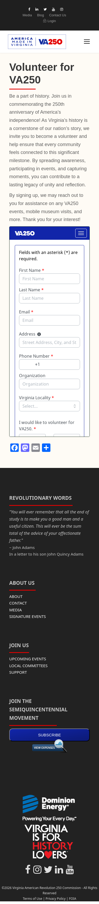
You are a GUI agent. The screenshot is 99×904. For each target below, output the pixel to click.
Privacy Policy (56, 898)
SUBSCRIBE (49, 735)
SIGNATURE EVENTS (27, 616)
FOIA (72, 898)
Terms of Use (32, 898)
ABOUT (15, 596)
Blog (40, 15)
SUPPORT (18, 672)
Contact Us (57, 15)
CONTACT (18, 603)
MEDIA (15, 609)
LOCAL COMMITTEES (28, 665)
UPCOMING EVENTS (27, 658)
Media (27, 15)
